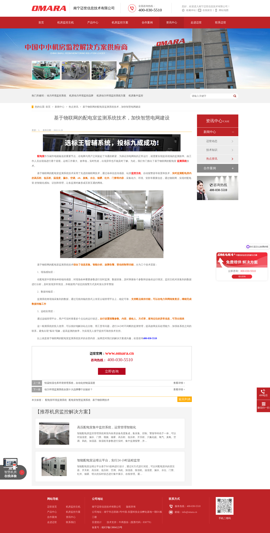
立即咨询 (112, 371)
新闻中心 (60, 107)
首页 (41, 22)
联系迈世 (220, 22)
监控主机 (136, 173)
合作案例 (147, 22)
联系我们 (71, 522)
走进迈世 (196, 22)
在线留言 (207, 10)
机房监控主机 (65, 22)
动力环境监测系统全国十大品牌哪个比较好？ (68, 389)
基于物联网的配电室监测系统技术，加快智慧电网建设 (112, 107)
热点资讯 (74, 107)
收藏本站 (191, 10)
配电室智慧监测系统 (79, 400)
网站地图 (224, 10)
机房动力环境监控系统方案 (111, 95)
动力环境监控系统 (56, 95)
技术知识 (211, 149)
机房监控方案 (120, 22)
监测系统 (182, 161)
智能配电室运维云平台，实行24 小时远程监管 (108, 460)
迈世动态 (211, 141)
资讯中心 (171, 22)
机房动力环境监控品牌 (81, 95)
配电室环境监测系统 (56, 400)
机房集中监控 (136, 95)
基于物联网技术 (100, 400)
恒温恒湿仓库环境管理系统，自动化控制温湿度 (69, 383)
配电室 (40, 156)
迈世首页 (52, 506)
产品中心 (92, 22)
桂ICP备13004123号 (112, 527)
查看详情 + (179, 383)
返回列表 (184, 399)
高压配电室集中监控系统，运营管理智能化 (106, 427)
